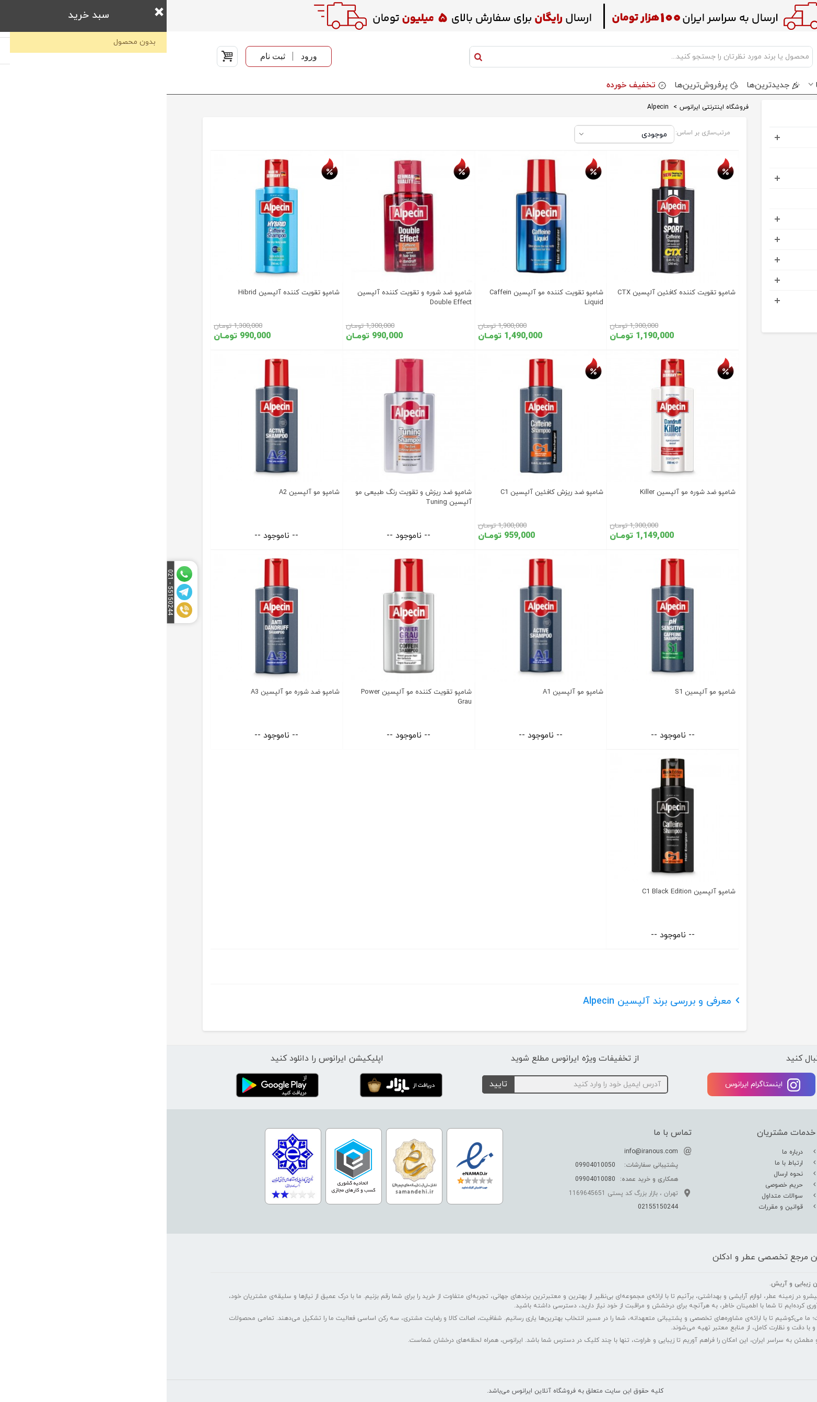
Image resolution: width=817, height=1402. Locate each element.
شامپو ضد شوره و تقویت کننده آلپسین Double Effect (248, 297)
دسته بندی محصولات (730, 85)
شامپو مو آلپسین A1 (406, 692)
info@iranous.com (484, 1151)
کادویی (746, 219)
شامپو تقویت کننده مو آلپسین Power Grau (249, 697)
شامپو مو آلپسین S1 (538, 692)
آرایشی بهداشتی (731, 178)
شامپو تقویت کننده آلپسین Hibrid (122, 292)
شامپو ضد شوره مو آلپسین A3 (128, 692)
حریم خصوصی (618, 1185)
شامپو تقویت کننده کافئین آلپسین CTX (510, 292)
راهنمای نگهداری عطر (734, 1185)
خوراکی (747, 300)
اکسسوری (742, 260)
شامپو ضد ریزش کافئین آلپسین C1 (385, 492)
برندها (659, 85)
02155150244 (491, 1207)
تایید (332, 1084)
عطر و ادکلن (738, 137)
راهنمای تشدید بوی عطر (729, 1163)
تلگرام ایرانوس (720, 1084)
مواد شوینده (738, 239)
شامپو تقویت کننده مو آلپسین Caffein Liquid (380, 297)
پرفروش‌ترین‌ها (534, 85)
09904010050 (428, 1165)
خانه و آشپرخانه (731, 280)
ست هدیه (741, 158)
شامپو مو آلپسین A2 (142, 492)
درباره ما (626, 1152)
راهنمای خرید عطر (738, 1196)
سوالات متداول (616, 1196)
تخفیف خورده (464, 85)
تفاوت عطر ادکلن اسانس (728, 1152)
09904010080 (428, 1179)
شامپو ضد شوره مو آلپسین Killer (521, 492)
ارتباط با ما (623, 1163)
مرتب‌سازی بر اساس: (536, 133)
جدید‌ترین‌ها (601, 85)
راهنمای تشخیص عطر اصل (726, 1174)
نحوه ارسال (622, 1174)
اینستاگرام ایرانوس (596, 1084)
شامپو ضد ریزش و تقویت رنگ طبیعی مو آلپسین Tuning (247, 497)
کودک (748, 198)
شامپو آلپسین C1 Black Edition (522, 892)
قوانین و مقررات (615, 1207)
